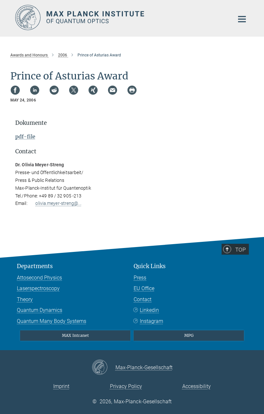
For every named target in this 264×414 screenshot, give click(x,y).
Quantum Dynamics (39, 310)
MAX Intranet (75, 335)
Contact (142, 299)
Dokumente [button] (31, 123)
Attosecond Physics (39, 278)
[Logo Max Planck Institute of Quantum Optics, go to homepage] (120, 17)
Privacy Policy (126, 386)
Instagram (151, 321)
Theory (25, 299)
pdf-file (25, 136)
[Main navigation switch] (241, 19)
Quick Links (150, 266)
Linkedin (149, 310)
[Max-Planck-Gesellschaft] (103, 367)
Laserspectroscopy (38, 288)
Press (140, 278)
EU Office (144, 288)
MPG (189, 335)
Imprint (61, 386)
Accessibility (196, 386)
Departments (35, 266)
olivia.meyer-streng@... (58, 203)
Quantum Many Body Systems (51, 321)
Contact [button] (25, 151)
